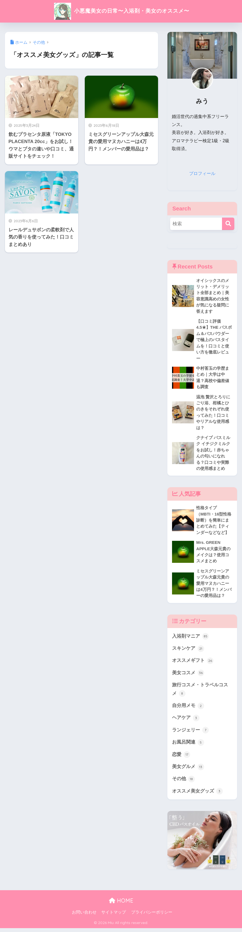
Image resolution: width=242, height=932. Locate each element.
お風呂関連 (188, 745)
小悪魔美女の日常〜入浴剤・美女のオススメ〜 (121, 11)
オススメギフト (192, 663)
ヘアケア (185, 721)
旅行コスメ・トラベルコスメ (200, 692)
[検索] (228, 223)
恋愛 (181, 758)
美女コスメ (188, 676)
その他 (183, 782)
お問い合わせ (84, 916)
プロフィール (202, 173)
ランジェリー (190, 733)
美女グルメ (188, 770)
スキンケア (188, 651)
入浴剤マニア (190, 639)
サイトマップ (113, 916)
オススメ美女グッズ (197, 795)
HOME (121, 904)
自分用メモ (188, 709)
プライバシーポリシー (151, 916)
